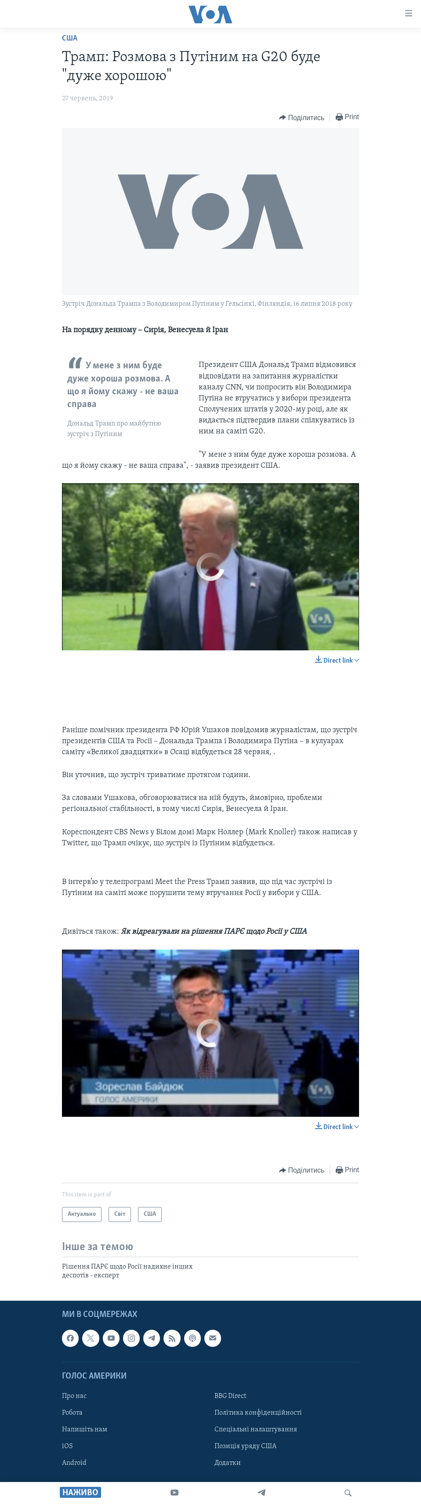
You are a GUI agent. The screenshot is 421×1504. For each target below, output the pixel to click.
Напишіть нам (84, 1429)
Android (74, 1463)
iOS (67, 1446)
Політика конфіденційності (258, 1412)
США (69, 38)
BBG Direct (230, 1396)
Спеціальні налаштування (255, 1429)
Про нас (74, 1396)
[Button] (301, 117)
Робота (72, 1412)
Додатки (227, 1463)
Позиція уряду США (245, 1446)
